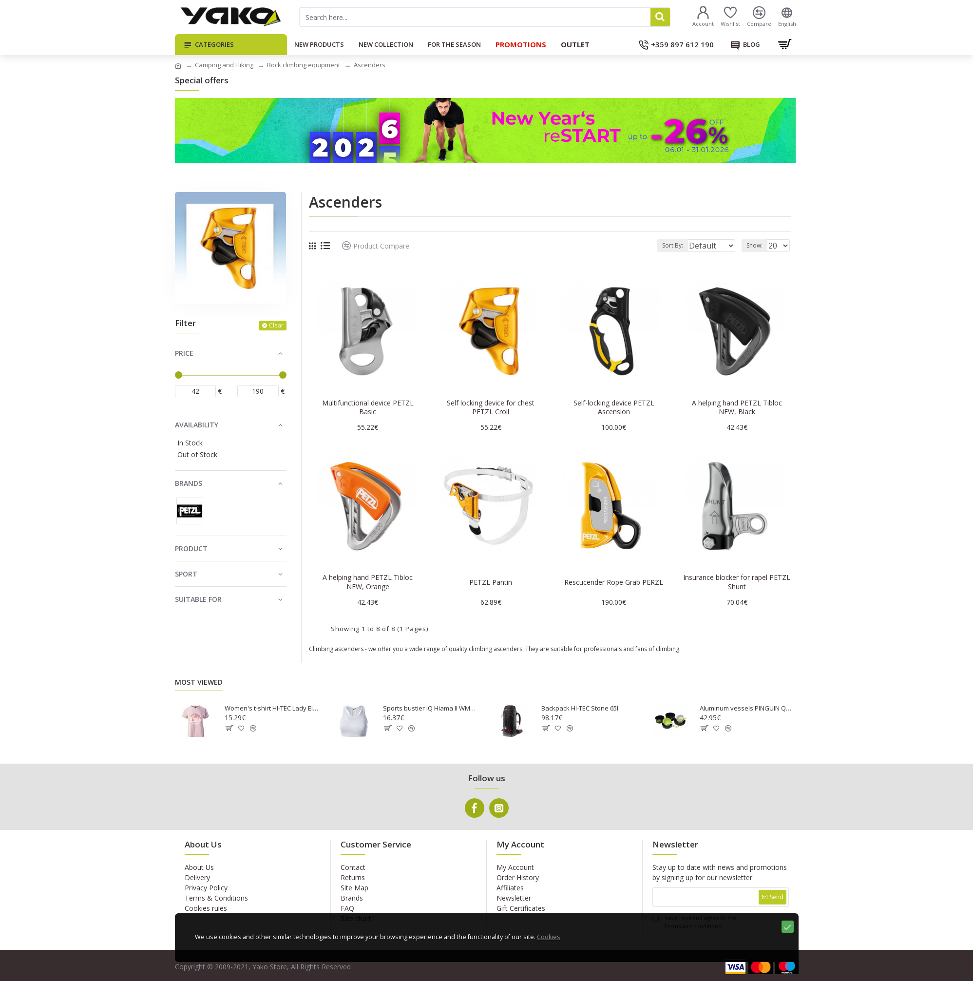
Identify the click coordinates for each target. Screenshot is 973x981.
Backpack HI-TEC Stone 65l (579, 708)
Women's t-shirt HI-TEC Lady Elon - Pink (272, 708)
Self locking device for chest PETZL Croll (490, 407)
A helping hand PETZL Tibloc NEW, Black (737, 407)
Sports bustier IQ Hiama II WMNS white (430, 708)
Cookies (568, 966)
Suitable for (198, 599)
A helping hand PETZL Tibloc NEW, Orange (368, 582)
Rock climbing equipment (303, 64)
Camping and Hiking (224, 64)
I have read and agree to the (694, 922)
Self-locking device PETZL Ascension (613, 407)
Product (191, 548)
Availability (196, 424)
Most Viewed (199, 682)
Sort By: (664, 245)
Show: (757, 245)
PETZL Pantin (490, 582)
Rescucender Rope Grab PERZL (613, 582)
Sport (186, 573)
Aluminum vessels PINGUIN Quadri (747, 708)
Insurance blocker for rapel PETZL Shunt (736, 582)
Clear (276, 325)
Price (184, 353)
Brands (188, 483)
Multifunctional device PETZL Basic (368, 407)
